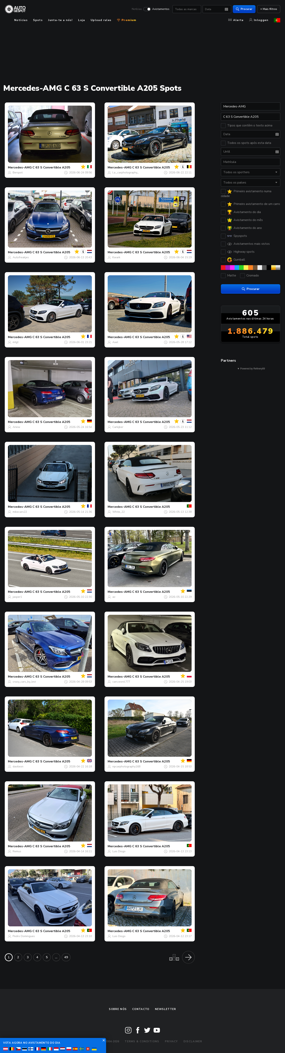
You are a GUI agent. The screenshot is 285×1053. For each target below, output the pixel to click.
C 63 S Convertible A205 (51, 167)
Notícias (137, 9)
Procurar (244, 9)
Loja (81, 20)
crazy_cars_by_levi (24, 682)
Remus (17, 851)
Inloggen (258, 20)
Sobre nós (118, 1009)
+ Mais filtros (268, 9)
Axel (115, 342)
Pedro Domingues (24, 936)
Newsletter (165, 1009)
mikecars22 (20, 512)
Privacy (171, 1041)
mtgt (15, 342)
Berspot (18, 172)
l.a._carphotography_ (125, 172)
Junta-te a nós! (60, 20)
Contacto (140, 1009)
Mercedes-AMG (20, 167)
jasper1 (17, 597)
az (113, 597)
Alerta (235, 20)
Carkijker (117, 427)
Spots (38, 20)
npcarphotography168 (126, 766)
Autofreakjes (21, 257)
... (56, 957)
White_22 (118, 512)
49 (66, 957)
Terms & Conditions (142, 1041)
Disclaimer (192, 1041)
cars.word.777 (121, 682)
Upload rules (101, 20)
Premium (126, 20)
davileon (18, 766)
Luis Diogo (118, 851)
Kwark (116, 257)
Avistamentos (160, 9)
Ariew (16, 427)
